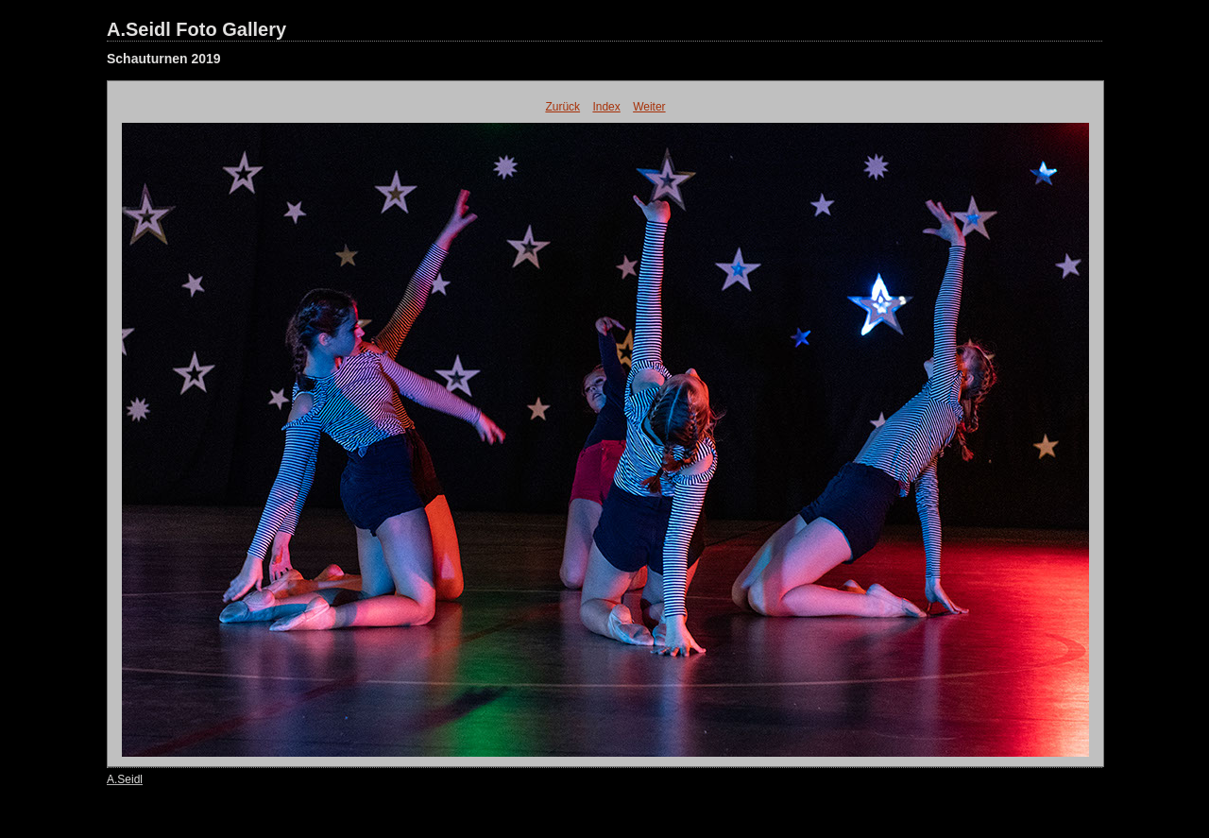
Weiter (649, 106)
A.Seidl (125, 779)
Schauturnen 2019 (164, 58)
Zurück (562, 106)
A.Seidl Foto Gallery (196, 29)
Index (606, 106)
